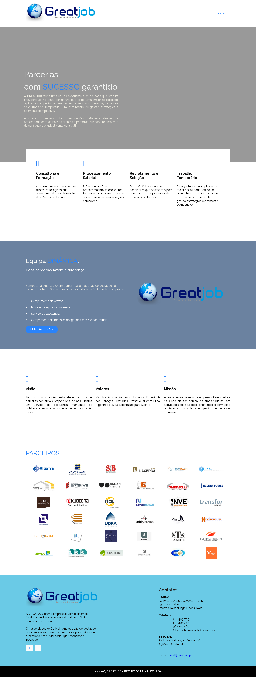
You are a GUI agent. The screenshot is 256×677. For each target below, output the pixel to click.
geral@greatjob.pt (180, 655)
